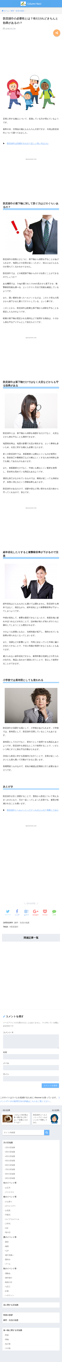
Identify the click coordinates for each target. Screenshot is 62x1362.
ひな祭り (8, 1202)
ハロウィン (9, 1296)
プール (7, 1264)
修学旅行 (8, 1278)
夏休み (7, 1260)
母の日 (7, 1232)
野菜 (7, 1336)
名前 (5, 1052)
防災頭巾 (14, 927)
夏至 (7, 1242)
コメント (8, 1032)
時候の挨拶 (8, 1315)
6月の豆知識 (10, 1165)
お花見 (7, 1210)
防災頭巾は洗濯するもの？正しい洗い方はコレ (28, 143)
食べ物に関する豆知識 (13, 1331)
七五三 (7, 1287)
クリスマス (9, 1192)
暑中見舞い (9, 1255)
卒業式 (7, 1215)
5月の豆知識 (10, 1160)
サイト (6, 1074)
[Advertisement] (31, 54)
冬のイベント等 (10, 1183)
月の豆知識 (8, 1142)
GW (6, 1228)
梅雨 (7, 1246)
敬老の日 (8, 1282)
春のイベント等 (10, 1197)
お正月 (7, 1188)
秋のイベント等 (10, 1269)
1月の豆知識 (10, 1147)
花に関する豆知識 (11, 1305)
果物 (7, 1340)
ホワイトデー (10, 1206)
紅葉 (7, 1291)
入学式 (7, 1224)
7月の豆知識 (10, 1169)
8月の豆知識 (10, 1174)
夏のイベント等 (10, 1237)
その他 (7, 1349)
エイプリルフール (12, 1219)
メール (6, 1063)
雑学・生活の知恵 (21, 922)
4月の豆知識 (10, 1156)
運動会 (7, 1274)
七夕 (7, 1251)
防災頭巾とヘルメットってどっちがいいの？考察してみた (33, 810)
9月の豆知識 (10, 1178)
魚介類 (7, 1344)
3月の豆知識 (10, 1152)
